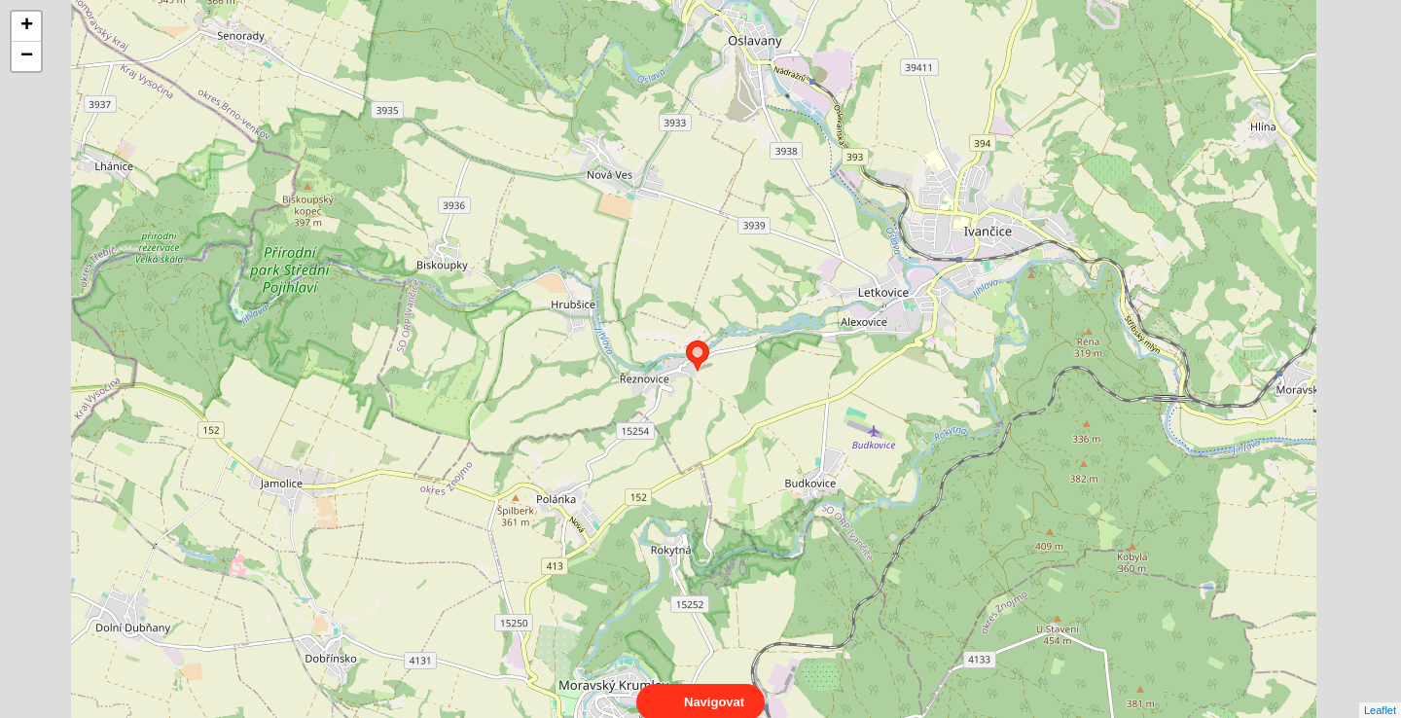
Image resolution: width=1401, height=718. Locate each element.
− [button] (26, 56)
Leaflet (1380, 693)
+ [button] (26, 26)
